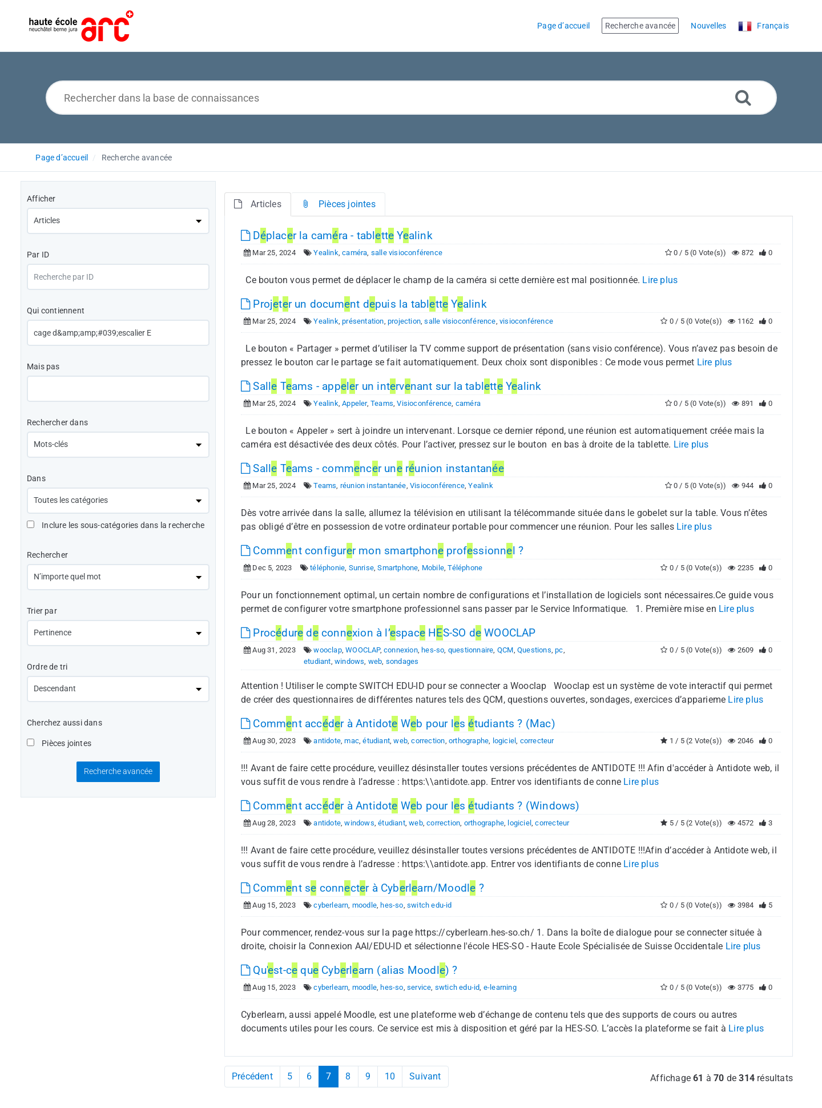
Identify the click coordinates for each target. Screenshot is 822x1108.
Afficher (41, 198)
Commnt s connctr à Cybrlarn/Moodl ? (362, 888)
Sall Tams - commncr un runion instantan (372, 468)
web (375, 661)
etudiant (317, 661)
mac (351, 740)
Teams (381, 403)
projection (404, 321)
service (419, 987)
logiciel (505, 740)
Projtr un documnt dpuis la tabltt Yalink (364, 304)
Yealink (325, 252)
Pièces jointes (59, 743)
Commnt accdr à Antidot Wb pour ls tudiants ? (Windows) (410, 805)
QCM (505, 650)
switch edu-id (429, 905)
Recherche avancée (137, 157)
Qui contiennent (55, 310)
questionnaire (471, 650)
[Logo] (81, 26)
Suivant (425, 1076)
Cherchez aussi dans (64, 722)
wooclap (327, 650)
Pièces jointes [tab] (338, 204)
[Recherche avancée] (743, 97)
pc (559, 650)
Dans (36, 478)
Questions (534, 650)
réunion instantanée (373, 485)
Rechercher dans (57, 422)
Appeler (354, 403)
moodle (364, 905)
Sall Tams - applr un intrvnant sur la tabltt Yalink (391, 386)
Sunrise (361, 567)
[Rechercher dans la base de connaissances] (411, 97)
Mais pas (43, 366)
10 (390, 1076)
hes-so (432, 650)
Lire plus (660, 280)
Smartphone (397, 567)
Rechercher (47, 554)
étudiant (376, 740)
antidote (327, 740)
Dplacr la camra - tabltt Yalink (337, 235)
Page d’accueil (61, 157)
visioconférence (526, 321)
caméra (354, 252)
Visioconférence (424, 403)
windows (349, 661)
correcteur (537, 740)
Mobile (433, 567)
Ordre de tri (47, 666)
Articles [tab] (257, 204)
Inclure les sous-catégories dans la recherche (115, 525)
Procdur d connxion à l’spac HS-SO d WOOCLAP (388, 632)
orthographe (469, 740)
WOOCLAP (362, 650)
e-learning (500, 987)
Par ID (38, 254)
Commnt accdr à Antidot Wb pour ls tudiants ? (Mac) (398, 723)
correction (428, 740)
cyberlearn (330, 905)
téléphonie (327, 567)
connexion (401, 650)
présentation (363, 321)
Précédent (252, 1076)
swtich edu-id (457, 987)
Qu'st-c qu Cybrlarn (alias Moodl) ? (349, 970)
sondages (402, 661)
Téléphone (465, 567)
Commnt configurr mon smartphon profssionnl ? (382, 550)
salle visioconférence (406, 252)
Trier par (42, 610)
